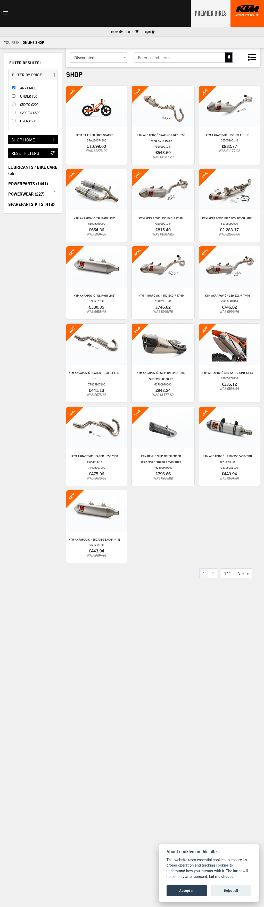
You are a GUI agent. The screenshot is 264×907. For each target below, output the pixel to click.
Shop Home (33, 139)
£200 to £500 (30, 113)
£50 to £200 (29, 104)
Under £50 (28, 96)
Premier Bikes (209, 12)
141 (227, 573)
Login (149, 31)
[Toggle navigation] (5, 13)
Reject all (231, 891)
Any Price (28, 88)
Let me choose (221, 877)
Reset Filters (33, 153)
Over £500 (28, 121)
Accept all (186, 891)
